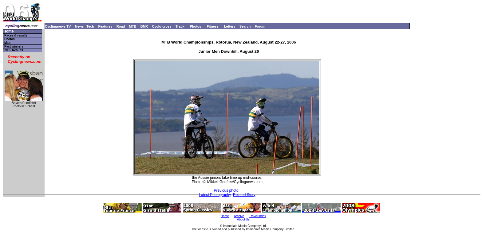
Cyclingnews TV (58, 26)
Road (121, 26)
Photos (195, 26)
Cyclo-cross (162, 26)
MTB (132, 26)
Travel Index (257, 216)
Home (8, 31)
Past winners (13, 46)
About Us (243, 219)
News (79, 26)
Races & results (15, 35)
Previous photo (226, 190)
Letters (229, 26)
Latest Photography (215, 195)
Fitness (213, 26)
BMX (144, 26)
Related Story (244, 195)
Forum (260, 26)
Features (105, 26)
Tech (90, 26)
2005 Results (13, 50)
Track (180, 26)
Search (245, 26)
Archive (239, 216)
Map (7, 42)
